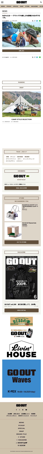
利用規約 (33, 413)
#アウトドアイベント (11, 159)
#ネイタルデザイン (10, 161)
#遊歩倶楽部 (20, 156)
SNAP (21, 6)
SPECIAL (15, 6)
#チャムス (12, 156)
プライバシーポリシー (11, 415)
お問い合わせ (16, 413)
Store (27, 6)
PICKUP (9, 6)
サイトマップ (33, 415)
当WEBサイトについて (23, 415)
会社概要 (10, 413)
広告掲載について (25, 413)
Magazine (34, 6)
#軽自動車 (27, 156)
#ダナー (19, 159)
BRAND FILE (21, 434)
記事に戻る (21, 50)
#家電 (7, 156)
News (3, 6)
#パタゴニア (20, 161)
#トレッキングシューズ (28, 159)
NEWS (21, 422)
